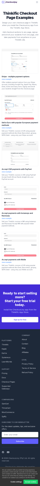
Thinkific (5, 345)
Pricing (4, 373)
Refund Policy (27, 372)
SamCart (5, 404)
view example (7, 79)
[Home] (9, 2)
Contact (25, 344)
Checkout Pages (8, 382)
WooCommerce (8, 412)
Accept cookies (30, 483)
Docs (4, 377)
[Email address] (20, 434)
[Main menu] (37, 2)
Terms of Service (29, 368)
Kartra (4, 353)
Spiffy (4, 416)
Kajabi (4, 349)
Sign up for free (20, 320)
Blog (23, 348)
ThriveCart (6, 408)
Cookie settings (16, 483)
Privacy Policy (27, 364)
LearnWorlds (7, 362)
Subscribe (20, 441)
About (24, 339)
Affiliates (25, 352)
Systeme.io (6, 357)
